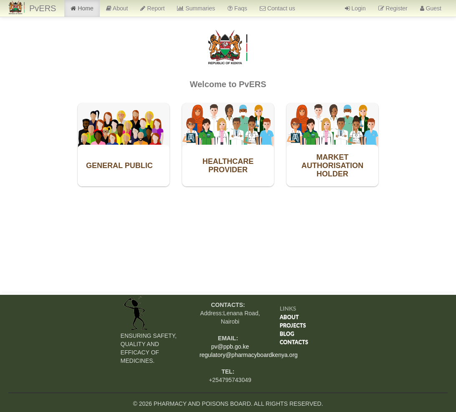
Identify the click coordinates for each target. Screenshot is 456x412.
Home (82, 8)
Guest (430, 8)
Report (152, 8)
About (117, 8)
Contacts (294, 342)
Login (355, 8)
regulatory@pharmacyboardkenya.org (249, 355)
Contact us (277, 8)
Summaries (196, 8)
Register (393, 8)
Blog (287, 333)
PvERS (42, 8)
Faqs (237, 8)
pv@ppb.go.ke (230, 346)
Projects (293, 325)
